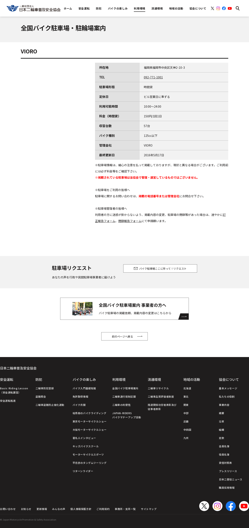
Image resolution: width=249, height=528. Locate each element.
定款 (221, 438)
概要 (221, 413)
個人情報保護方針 (80, 509)
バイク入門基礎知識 (84, 388)
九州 (186, 438)
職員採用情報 (227, 487)
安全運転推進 (8, 400)
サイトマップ (149, 509)
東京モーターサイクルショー (90, 421)
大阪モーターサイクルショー (90, 429)
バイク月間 (79, 405)
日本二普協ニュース (230, 479)
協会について (229, 379)
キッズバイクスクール (86, 446)
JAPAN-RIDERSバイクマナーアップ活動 (126, 415)
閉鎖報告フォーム (130, 221)
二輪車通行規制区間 (124, 396)
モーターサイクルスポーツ (88, 454)
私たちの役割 (227, 396)
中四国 (187, 429)
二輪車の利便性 (121, 405)
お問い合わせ (8, 509)
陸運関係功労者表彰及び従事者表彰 (162, 407)
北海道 (187, 388)
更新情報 (42, 509)
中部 (186, 413)
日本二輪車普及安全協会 (18, 368)
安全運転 (6, 379)
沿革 (221, 421)
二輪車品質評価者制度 (161, 396)
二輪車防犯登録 (44, 388)
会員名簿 (224, 446)
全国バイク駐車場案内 (125, 388)
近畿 (186, 421)
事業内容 (224, 405)
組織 (221, 429)
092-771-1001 (153, 77)
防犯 (38, 379)
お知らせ (26, 509)
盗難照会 (40, 396)
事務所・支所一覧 (125, 509)
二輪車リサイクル (158, 388)
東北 (186, 396)
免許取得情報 (80, 396)
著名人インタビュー (84, 438)
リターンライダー (83, 471)
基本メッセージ (228, 388)
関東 (186, 405)
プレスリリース (228, 471)
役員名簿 (224, 454)
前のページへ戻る (122, 336)
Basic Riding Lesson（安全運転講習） (14, 390)
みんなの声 (58, 509)
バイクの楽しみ (84, 379)
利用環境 (119, 379)
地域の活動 (191, 379)
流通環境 (154, 379)
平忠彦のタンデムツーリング (90, 462)
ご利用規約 (103, 509)
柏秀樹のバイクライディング (89, 413)
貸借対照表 (225, 462)
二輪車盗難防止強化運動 (49, 405)
